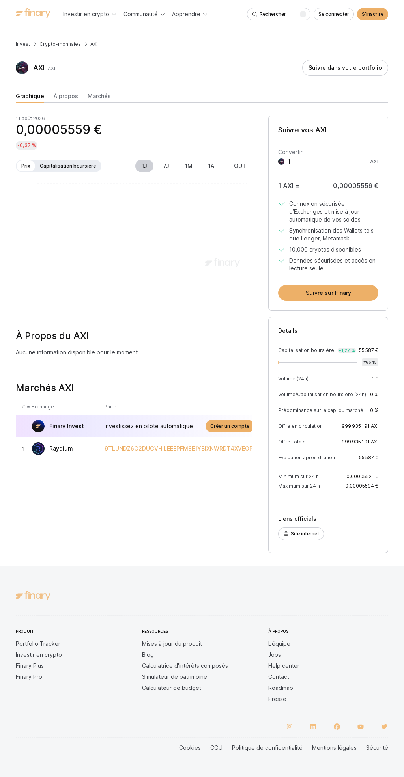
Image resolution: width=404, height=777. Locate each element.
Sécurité (377, 747)
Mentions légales (334, 747)
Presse (277, 698)
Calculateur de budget (171, 687)
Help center (283, 665)
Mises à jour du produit (172, 643)
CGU (216, 747)
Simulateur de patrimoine (174, 676)
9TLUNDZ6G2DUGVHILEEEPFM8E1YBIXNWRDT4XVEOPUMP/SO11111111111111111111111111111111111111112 (239, 448)
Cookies (190, 747)
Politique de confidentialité (267, 747)
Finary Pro (29, 676)
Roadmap (280, 687)
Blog (148, 654)
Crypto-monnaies (60, 44)
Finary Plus (30, 665)
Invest (23, 44)
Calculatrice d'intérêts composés (185, 665)
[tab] (30, 97)
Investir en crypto (39, 654)
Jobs (274, 654)
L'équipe (279, 643)
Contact (278, 676)
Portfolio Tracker (38, 643)
